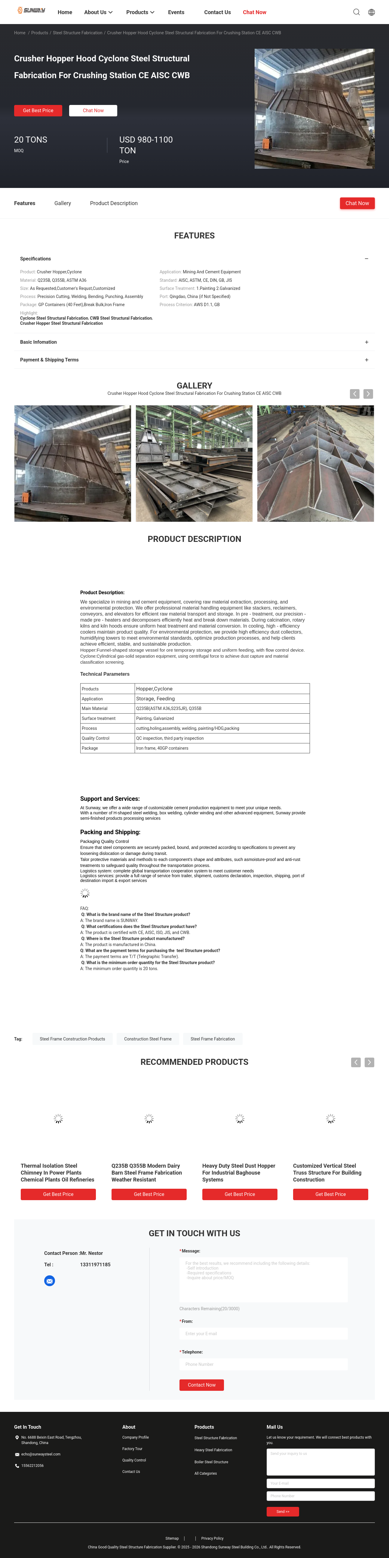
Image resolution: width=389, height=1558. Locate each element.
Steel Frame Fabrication (213, 1039)
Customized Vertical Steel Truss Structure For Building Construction (327, 1173)
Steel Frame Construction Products (72, 1039)
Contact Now (202, 1385)
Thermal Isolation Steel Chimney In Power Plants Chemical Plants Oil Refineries (57, 1173)
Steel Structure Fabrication (78, 32)
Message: (191, 1251)
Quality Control (134, 1460)
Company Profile (135, 1437)
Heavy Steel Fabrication (213, 1450)
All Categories (205, 1473)
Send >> (283, 1512)
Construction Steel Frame (148, 1039)
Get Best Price (38, 110)
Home (20, 32)
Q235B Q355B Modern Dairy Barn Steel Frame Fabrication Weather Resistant (147, 1173)
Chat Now (93, 110)
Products (39, 32)
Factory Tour (132, 1449)
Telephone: (192, 1352)
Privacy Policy (212, 1538)
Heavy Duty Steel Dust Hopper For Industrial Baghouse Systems (238, 1173)
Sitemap (172, 1538)
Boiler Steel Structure (211, 1462)
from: (187, 1321)
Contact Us (131, 1472)
